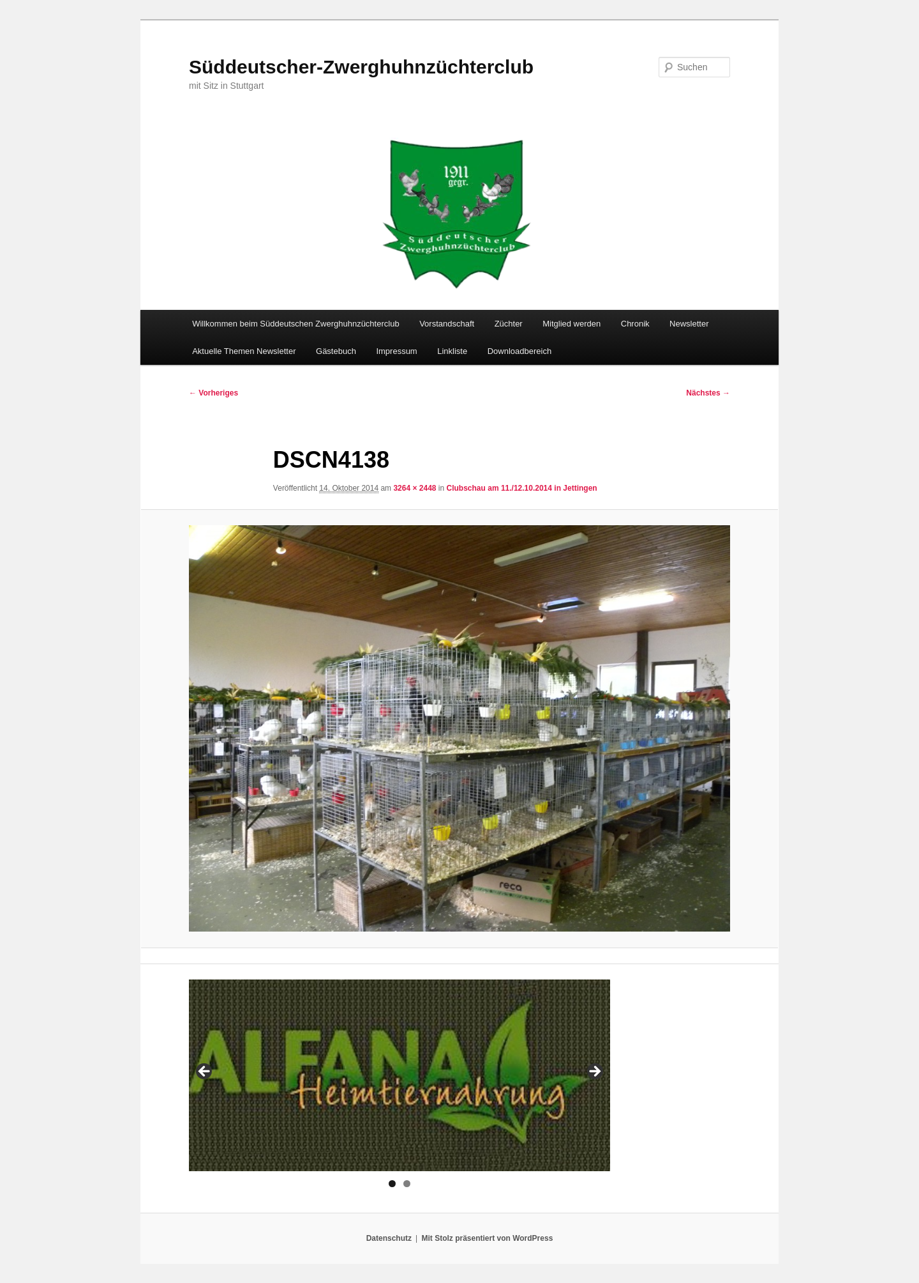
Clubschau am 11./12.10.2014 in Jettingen (522, 488)
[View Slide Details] (399, 1075)
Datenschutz (389, 1238)
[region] (399, 1075)
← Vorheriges (213, 392)
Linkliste (452, 351)
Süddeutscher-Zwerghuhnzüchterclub (361, 66)
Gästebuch (336, 351)
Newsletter (688, 323)
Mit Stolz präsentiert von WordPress (487, 1238)
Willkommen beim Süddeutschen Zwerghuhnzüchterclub (295, 323)
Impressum (396, 351)
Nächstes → (708, 392)
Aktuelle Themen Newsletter (243, 351)
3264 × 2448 (414, 488)
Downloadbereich (519, 351)
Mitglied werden (571, 323)
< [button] (204, 1072)
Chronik (635, 323)
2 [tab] (406, 1183)
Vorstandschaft (446, 323)
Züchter (509, 323)
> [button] (594, 1072)
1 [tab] (392, 1183)
